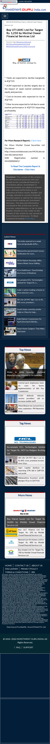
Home (8, 565)
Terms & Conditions (16, 572)
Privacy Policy (29, 568)
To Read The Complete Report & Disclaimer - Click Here (25, 168)
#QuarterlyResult (24, 42)
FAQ (18, 647)
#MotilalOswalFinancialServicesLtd (20, 46)
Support (28, 647)
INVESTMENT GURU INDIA (30, 639)
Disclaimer (11, 568)
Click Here (36, 140)
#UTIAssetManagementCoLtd (18, 44)
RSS (33, 572)
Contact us (22, 565)
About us (37, 565)
